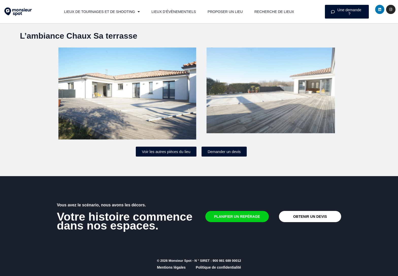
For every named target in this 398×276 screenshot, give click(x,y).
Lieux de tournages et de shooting (102, 11)
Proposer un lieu (225, 12)
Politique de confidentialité (218, 267)
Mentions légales (171, 267)
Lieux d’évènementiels (174, 12)
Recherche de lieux (274, 12)
